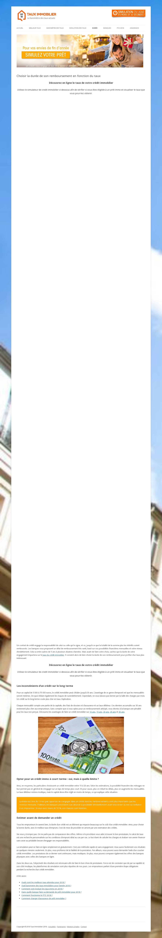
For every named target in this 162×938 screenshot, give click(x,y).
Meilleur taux (35, 28)
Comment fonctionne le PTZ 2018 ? (36, 895)
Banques (107, 28)
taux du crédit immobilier (53, 655)
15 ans (99, 712)
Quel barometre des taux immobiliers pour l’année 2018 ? (46, 885)
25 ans (113, 712)
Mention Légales (73, 927)
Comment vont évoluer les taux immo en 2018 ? (42, 889)
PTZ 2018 (120, 28)
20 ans (106, 712)
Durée (94, 28)
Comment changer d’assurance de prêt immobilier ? (43, 898)
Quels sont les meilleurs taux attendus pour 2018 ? (43, 882)
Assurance (134, 28)
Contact (84, 927)
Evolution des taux (77, 28)
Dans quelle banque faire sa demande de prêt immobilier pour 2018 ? (51, 892)
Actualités (52, 927)
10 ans (92, 712)
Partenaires (61, 927)
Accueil (20, 28)
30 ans (121, 712)
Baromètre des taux (55, 28)
